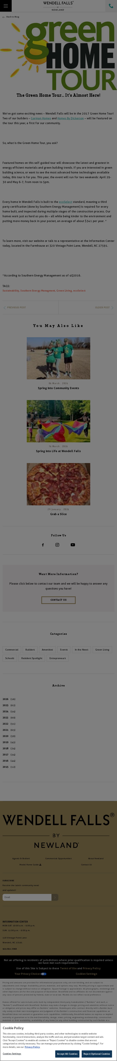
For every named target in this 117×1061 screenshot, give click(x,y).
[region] (58, 1042)
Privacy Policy (32, 1047)
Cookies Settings (12, 1053)
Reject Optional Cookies (97, 1054)
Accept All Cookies (67, 1054)
